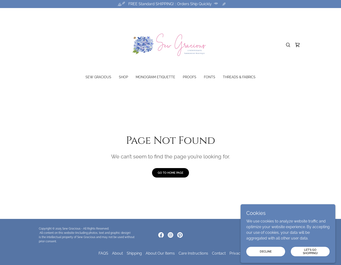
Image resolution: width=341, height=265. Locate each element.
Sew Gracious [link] (98, 77)
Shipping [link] (134, 253)
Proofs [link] (189, 77)
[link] (170, 44)
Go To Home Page (170, 172)
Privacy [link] (235, 253)
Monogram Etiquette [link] (155, 77)
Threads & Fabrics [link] (239, 77)
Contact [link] (219, 253)
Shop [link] (123, 77)
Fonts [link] (209, 77)
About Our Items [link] (160, 253)
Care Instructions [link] (193, 253)
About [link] (117, 253)
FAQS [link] (103, 253)
